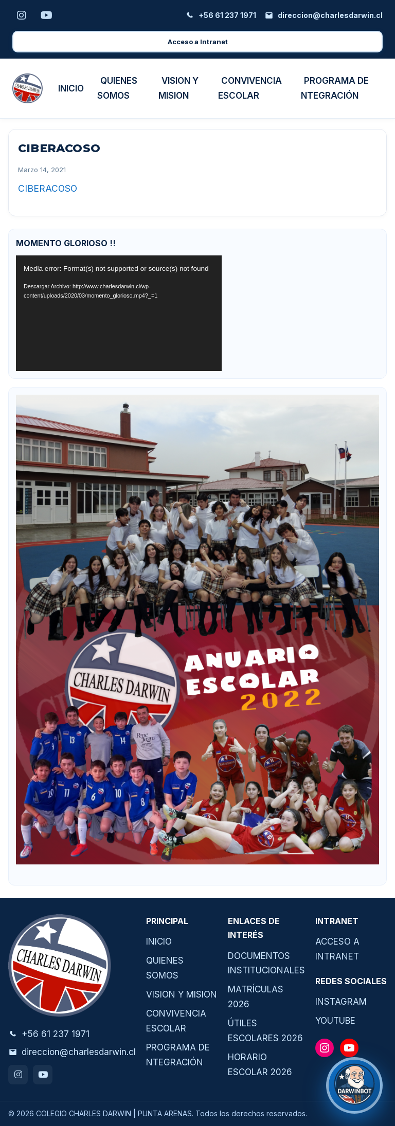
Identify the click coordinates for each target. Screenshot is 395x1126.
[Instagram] (21, 15)
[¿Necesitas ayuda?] (354, 1085)
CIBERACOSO (47, 188)
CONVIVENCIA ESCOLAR (250, 88)
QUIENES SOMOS (117, 88)
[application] (119, 313)
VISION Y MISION (178, 88)
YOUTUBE (335, 1021)
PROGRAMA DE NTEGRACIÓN (335, 88)
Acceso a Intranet (198, 42)
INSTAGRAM (341, 1001)
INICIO (71, 88)
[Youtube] (46, 15)
